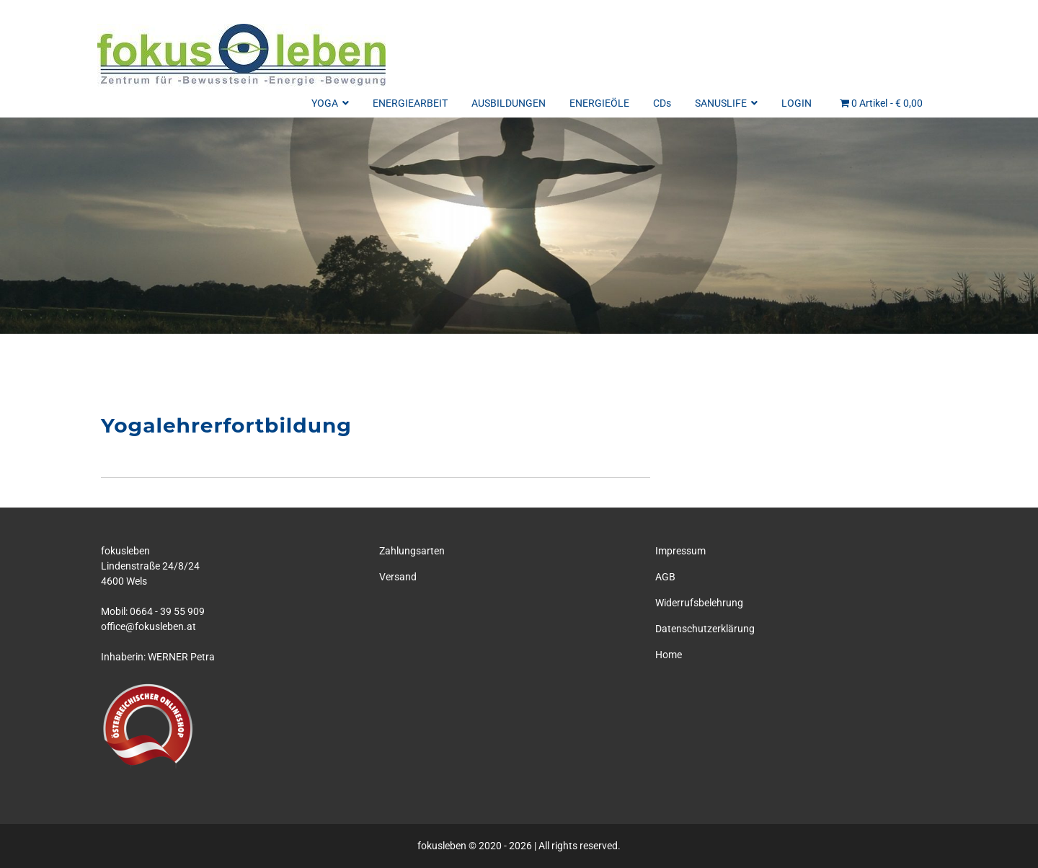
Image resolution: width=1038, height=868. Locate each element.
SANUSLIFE (726, 103)
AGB (665, 577)
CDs (662, 103)
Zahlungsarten (412, 551)
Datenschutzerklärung (705, 628)
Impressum (680, 551)
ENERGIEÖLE (599, 103)
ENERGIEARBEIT (410, 103)
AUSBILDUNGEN (508, 103)
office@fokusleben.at (148, 626)
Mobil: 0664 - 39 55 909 (153, 611)
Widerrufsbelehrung (699, 602)
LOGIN (796, 103)
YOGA (330, 103)
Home (668, 654)
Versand (398, 577)
